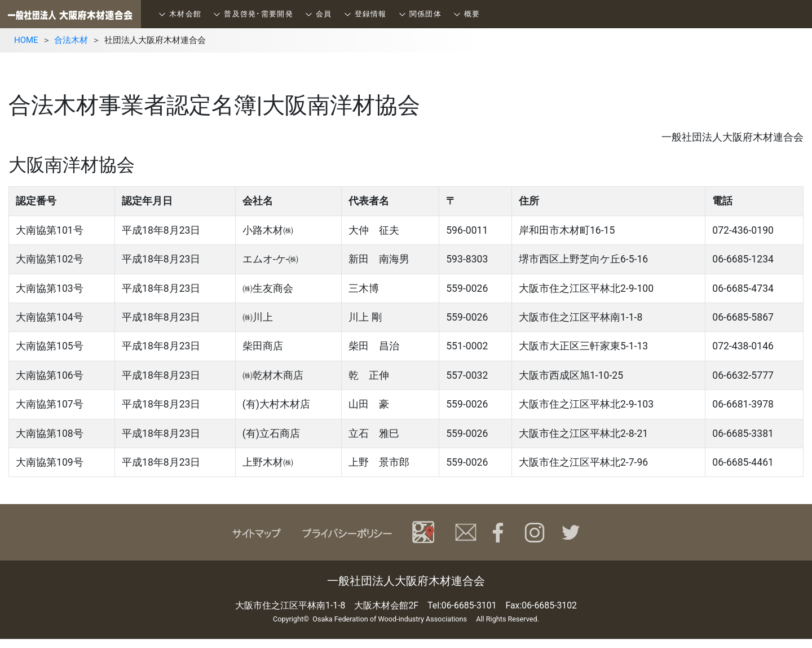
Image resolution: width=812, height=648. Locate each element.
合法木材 (71, 40)
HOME (26, 40)
